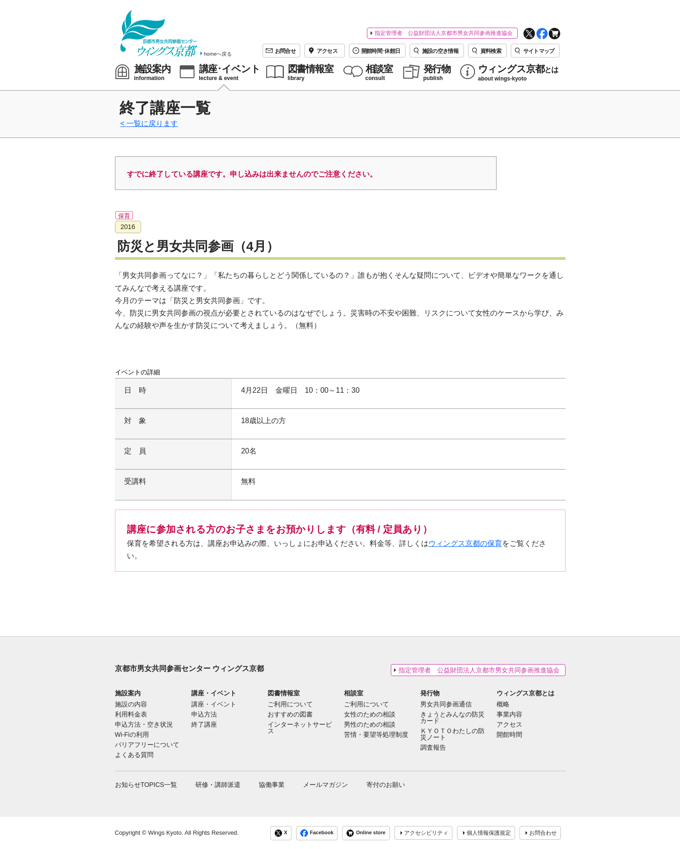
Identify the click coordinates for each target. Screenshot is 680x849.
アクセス (509, 725)
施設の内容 (131, 704)
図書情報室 (284, 693)
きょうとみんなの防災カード (452, 717)
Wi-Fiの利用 (132, 735)
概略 (503, 704)
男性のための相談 (369, 725)
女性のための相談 (369, 714)
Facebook (316, 833)
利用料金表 (131, 714)
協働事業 (272, 784)
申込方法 (204, 714)
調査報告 (433, 748)
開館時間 (509, 735)
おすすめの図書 (290, 714)
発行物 (430, 693)
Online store (365, 833)
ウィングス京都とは (525, 693)
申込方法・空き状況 (144, 725)
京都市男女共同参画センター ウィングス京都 (189, 668)
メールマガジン (325, 784)
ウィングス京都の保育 (465, 543)
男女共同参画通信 (446, 704)
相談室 (353, 693)
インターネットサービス (300, 728)
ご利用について (290, 704)
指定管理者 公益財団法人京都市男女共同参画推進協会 (444, 33)
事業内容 (509, 714)
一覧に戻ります (152, 123)
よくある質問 (134, 755)
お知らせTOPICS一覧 (146, 784)
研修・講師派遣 (217, 784)
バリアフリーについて (147, 745)
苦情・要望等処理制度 (376, 735)
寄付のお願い (385, 784)
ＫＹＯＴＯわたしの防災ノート (452, 734)
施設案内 (128, 693)
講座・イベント (213, 693)
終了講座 (204, 725)
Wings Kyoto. (165, 832)
